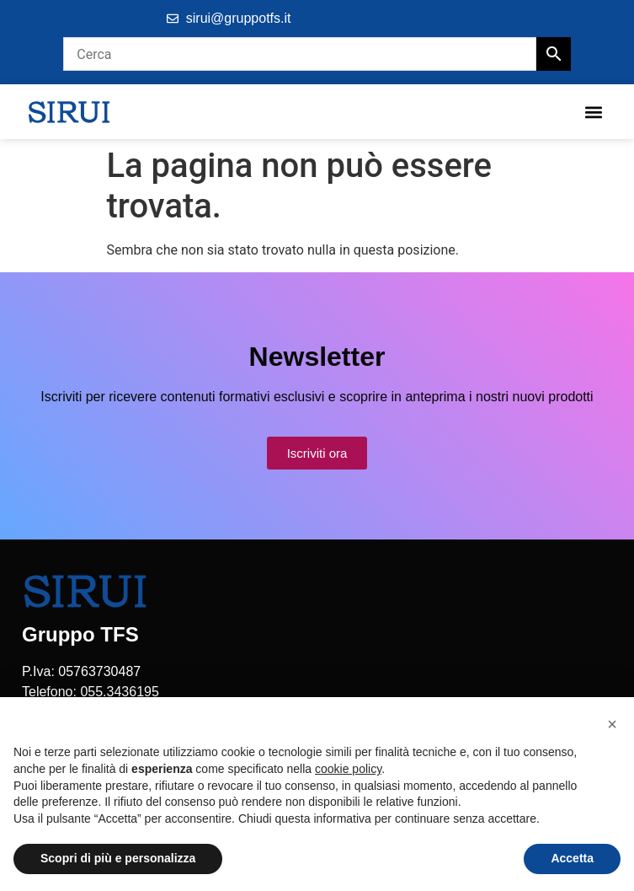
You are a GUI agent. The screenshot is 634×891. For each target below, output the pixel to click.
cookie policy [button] (348, 769)
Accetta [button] (572, 858)
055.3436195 (119, 691)
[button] (593, 112)
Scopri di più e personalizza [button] (117, 858)
